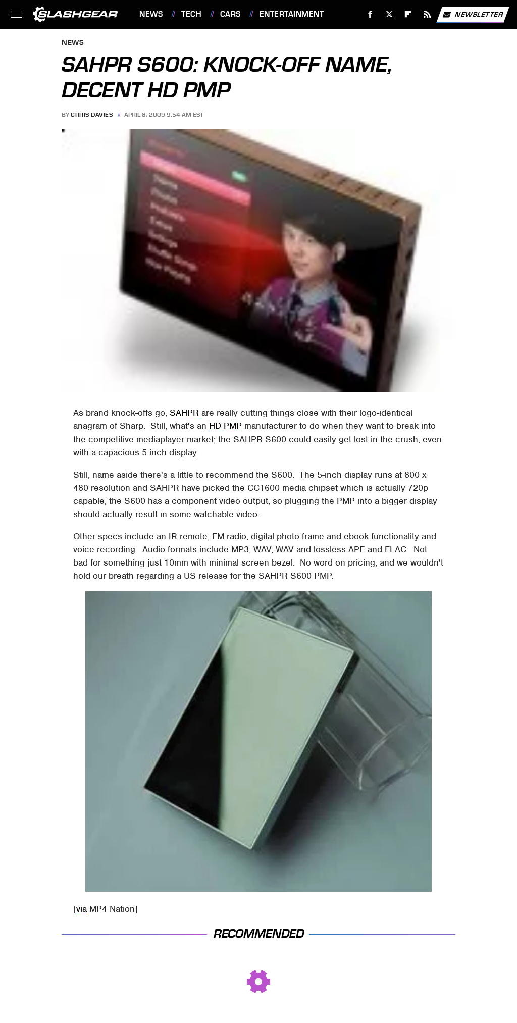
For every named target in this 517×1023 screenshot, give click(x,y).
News (151, 14)
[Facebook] (370, 14)
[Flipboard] (408, 14)
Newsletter (472, 14)
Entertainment (292, 14)
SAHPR (184, 412)
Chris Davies (92, 114)
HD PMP (225, 425)
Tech (191, 14)
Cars (230, 14)
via (81, 908)
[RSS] (427, 14)
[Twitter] (389, 14)
